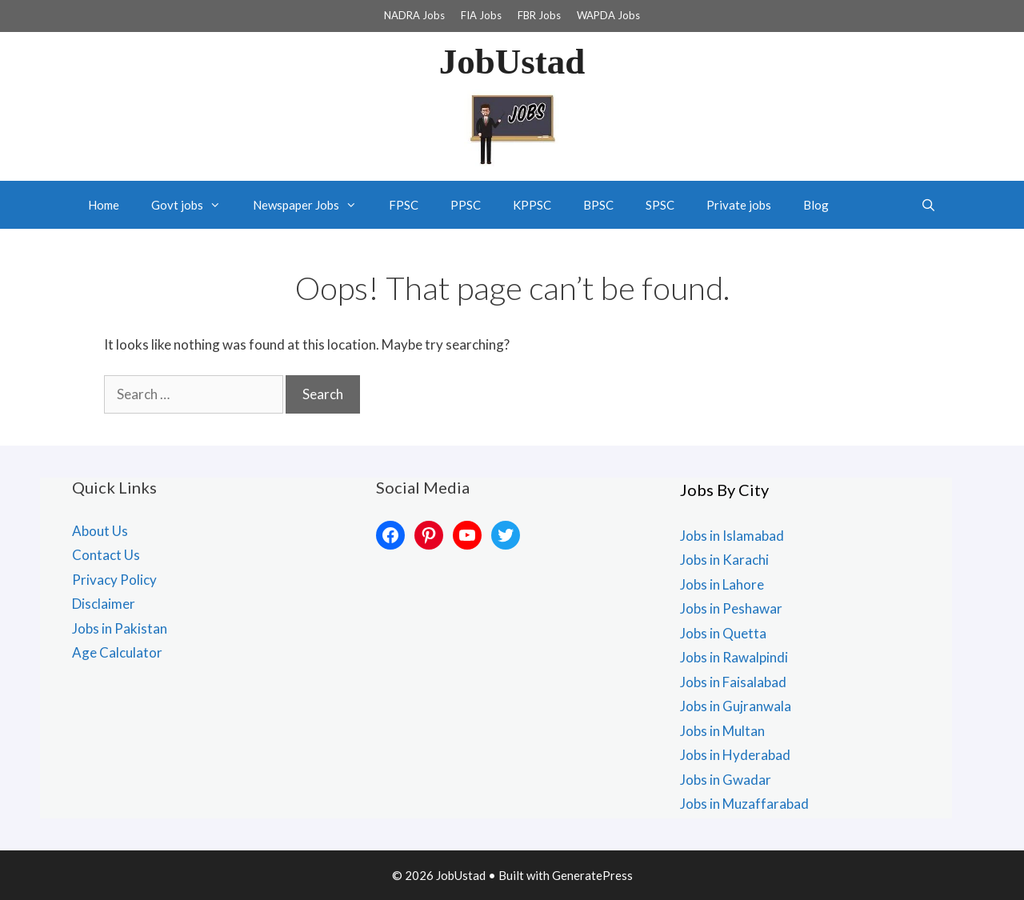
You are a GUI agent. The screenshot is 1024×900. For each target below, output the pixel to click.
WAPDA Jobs (608, 15)
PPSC (465, 205)
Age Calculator (117, 652)
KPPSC (532, 205)
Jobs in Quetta (723, 633)
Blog (816, 205)
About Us (100, 530)
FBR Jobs (539, 15)
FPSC (403, 205)
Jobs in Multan (722, 730)
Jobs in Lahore (722, 584)
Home (103, 205)
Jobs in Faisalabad (733, 682)
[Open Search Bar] (928, 205)
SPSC (660, 205)
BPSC (598, 205)
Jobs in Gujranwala (735, 706)
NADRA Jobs (414, 15)
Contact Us (106, 554)
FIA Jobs (481, 15)
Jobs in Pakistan (119, 628)
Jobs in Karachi (724, 559)
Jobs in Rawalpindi (734, 657)
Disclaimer (103, 603)
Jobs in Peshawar (731, 608)
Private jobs (738, 205)
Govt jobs (194, 205)
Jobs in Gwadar (725, 779)
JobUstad (512, 62)
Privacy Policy (114, 579)
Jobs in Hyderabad (735, 754)
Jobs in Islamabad (732, 535)
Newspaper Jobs (313, 205)
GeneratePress (592, 875)
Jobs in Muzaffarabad (744, 803)
